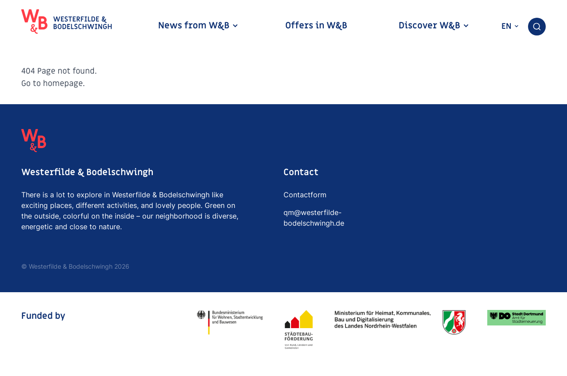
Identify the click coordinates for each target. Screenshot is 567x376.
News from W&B (198, 25)
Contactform (305, 194)
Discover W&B (434, 25)
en (510, 26)
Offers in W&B (316, 25)
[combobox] (537, 26)
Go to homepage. (53, 83)
